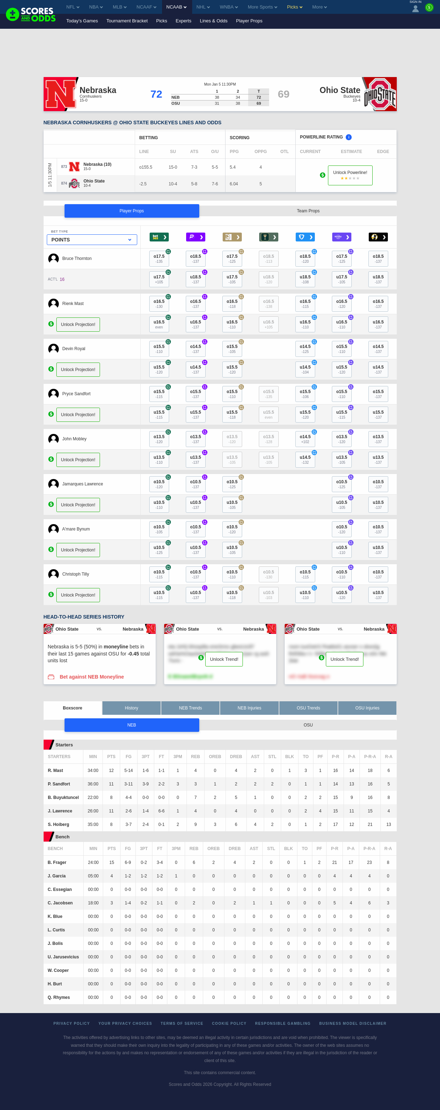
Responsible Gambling (283, 1023)
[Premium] (429, 10)
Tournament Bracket (126, 20)
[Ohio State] (94, 181)
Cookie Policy (229, 1023)
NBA (96, 7)
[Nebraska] (98, 164)
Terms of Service (182, 1023)
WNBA (229, 7)
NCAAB (176, 7)
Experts (183, 20)
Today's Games (82, 20)
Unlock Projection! (78, 324)
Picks (161, 20)
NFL (72, 7)
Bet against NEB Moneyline (92, 677)
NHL (203, 7)
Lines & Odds (214, 20)
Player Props (249, 20)
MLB (120, 7)
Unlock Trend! (224, 659)
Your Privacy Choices (125, 1023)
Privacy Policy (72, 1023)
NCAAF (146, 7)
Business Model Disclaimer (352, 1023)
